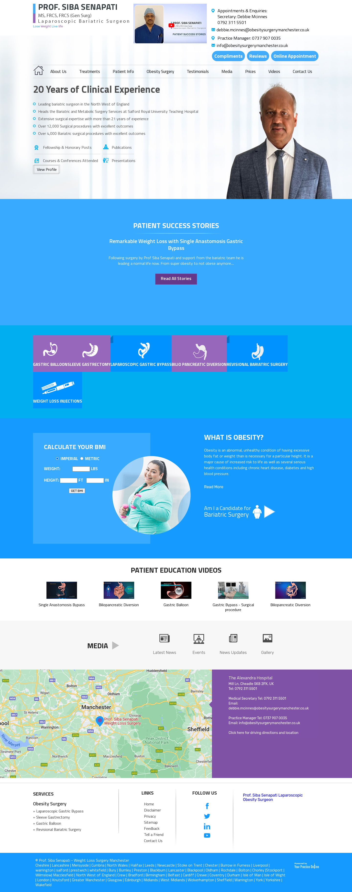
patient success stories (176, 225)
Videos (274, 71)
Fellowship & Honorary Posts (67, 147)
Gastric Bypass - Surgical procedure (233, 605)
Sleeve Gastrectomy (88, 364)
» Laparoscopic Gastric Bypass (58, 811)
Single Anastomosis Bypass (62, 602)
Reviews (258, 56)
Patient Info (123, 71)
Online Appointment (295, 56)
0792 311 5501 (232, 22)
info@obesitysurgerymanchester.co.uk (252, 45)
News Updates (233, 652)
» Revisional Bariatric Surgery (57, 829)
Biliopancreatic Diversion (119, 602)
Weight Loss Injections (57, 401)
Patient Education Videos (176, 570)
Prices (250, 71)
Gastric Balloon (50, 364)
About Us (58, 71)
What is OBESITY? (234, 437)
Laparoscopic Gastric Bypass (141, 364)
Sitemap (151, 822)
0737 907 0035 (266, 38)
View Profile (47, 169)
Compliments (228, 56)
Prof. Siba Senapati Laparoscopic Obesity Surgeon (273, 797)
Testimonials (198, 71)
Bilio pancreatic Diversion (199, 364)
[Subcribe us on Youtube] (207, 835)
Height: (51, 480)
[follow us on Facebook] (207, 806)
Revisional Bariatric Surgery (257, 364)
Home (149, 803)
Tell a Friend (154, 834)
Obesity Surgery (160, 71)
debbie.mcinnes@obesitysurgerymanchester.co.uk (263, 29)
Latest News (164, 652)
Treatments (89, 71)
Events (198, 652)
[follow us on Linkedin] (207, 826)
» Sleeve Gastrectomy (51, 817)
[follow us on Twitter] (207, 816)
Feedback (151, 828)
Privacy (150, 816)
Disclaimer (152, 810)
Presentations (123, 160)
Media (226, 71)
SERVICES (43, 794)
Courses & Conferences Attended (70, 160)
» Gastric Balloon (47, 823)
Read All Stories (176, 278)
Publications (122, 147)
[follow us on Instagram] (207, 845)
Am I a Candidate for (259, 511)
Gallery (267, 652)
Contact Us (302, 71)
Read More (213, 487)
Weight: (52, 468)
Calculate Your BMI (75, 447)
